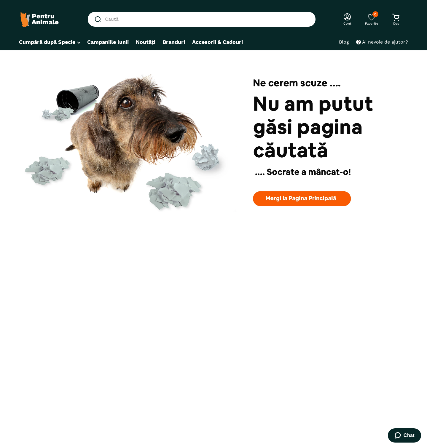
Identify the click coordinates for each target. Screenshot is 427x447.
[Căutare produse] (99, 19)
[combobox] (202, 19)
